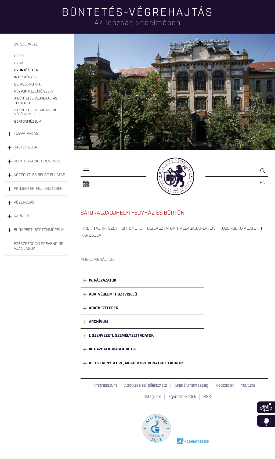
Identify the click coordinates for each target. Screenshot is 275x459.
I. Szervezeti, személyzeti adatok (121, 335)
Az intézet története (119, 228)
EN (263, 183)
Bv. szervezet (27, 44)
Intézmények (25, 77)
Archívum (98, 321)
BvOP (18, 63)
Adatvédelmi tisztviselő (113, 294)
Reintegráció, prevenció (37, 161)
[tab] (36, 44)
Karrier (21, 216)
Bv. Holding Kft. (27, 84)
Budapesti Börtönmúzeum (39, 229)
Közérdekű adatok (239, 228)
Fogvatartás (26, 133)
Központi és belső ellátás (39, 175)
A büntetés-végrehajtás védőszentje (35, 112)
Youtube (248, 385)
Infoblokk (266, 421)
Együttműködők (182, 397)
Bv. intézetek (26, 70)
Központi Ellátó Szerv (34, 91)
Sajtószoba (25, 147)
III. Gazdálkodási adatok (112, 349)
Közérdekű (24, 202)
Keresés (264, 173)
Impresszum (105, 385)
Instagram (152, 397)
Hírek (19, 56)
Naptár (86, 184)
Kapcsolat (92, 235)
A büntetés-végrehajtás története (35, 100)
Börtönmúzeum (27, 121)
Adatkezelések (103, 308)
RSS (207, 397)
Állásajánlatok (197, 228)
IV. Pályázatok (102, 280)
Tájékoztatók (160, 228)
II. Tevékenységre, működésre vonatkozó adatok (136, 363)
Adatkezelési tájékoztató (145, 385)
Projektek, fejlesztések (38, 188)
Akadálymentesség (191, 385)
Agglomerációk (97, 259)
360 (266, 407)
